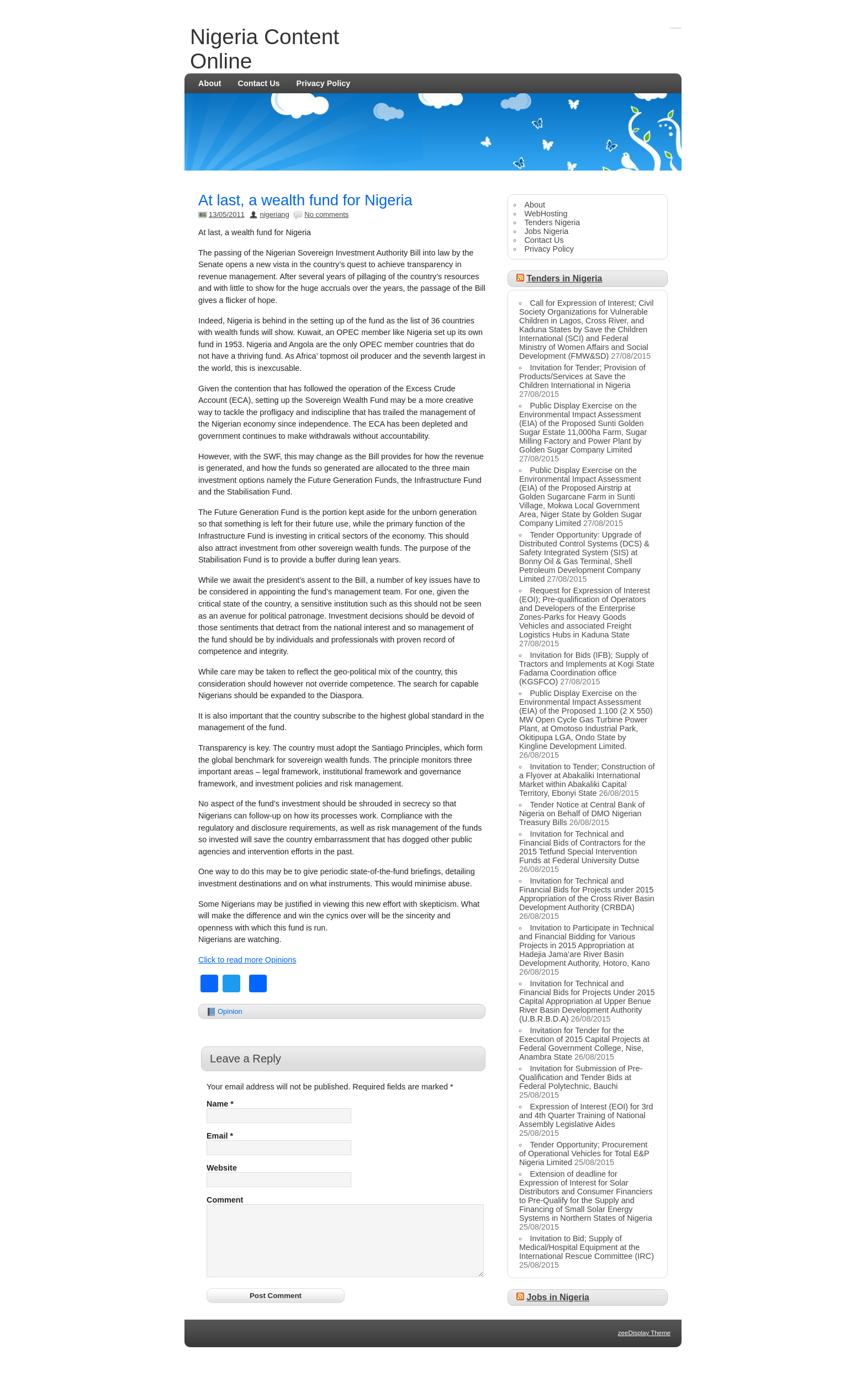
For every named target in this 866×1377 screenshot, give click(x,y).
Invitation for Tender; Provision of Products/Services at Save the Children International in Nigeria (582, 376)
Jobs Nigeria (546, 231)
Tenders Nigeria (552, 222)
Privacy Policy (324, 83)
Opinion (230, 1011)
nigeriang (274, 214)
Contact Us (259, 83)
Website (222, 1167)
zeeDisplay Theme (644, 1346)
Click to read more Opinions (247, 959)
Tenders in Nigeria (564, 278)
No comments (326, 214)
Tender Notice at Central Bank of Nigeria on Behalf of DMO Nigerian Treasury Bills (582, 813)
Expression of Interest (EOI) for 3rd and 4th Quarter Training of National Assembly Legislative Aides (586, 1115)
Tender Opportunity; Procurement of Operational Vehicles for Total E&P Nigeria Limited (584, 1153)
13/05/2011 (227, 214)
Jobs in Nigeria (557, 1297)
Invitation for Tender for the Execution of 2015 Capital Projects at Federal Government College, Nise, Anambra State (584, 1043)
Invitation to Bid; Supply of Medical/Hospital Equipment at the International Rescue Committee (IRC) (586, 1247)
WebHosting (545, 213)
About (209, 83)
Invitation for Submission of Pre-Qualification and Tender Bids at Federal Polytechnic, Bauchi (580, 1077)
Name (220, 1103)
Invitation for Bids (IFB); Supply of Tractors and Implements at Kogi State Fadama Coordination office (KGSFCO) (586, 668)
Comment (225, 1199)
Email (220, 1135)
